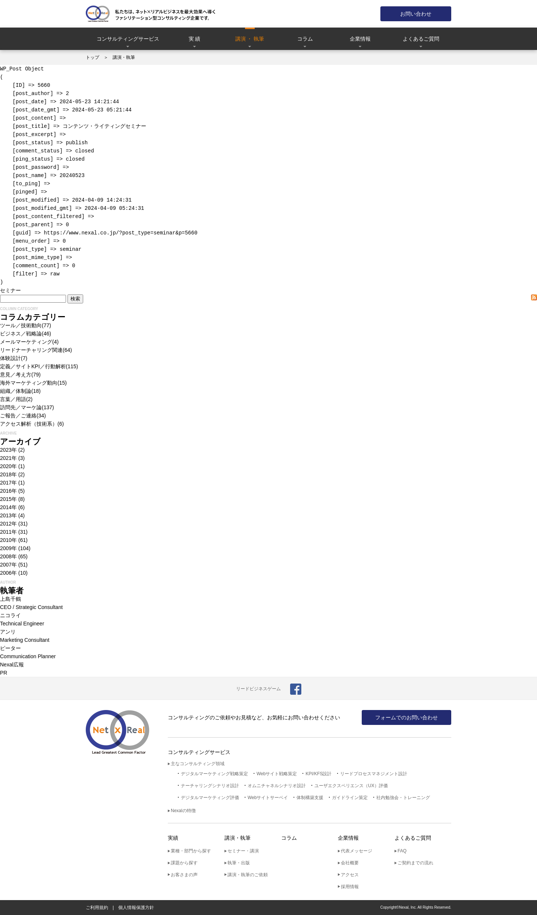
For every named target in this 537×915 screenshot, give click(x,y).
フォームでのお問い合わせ (406, 717)
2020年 (8, 466)
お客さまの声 (184, 874)
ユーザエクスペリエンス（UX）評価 (351, 785)
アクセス (350, 874)
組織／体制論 (15, 391)
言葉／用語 (13, 399)
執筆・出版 (238, 862)
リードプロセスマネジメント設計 (373, 773)
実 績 (195, 39)
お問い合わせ (415, 14)
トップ (92, 57)
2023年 (8, 450)
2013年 (8, 515)
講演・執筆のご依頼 (247, 874)
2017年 (8, 483)
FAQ (402, 851)
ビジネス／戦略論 (21, 334)
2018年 (8, 474)
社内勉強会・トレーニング (403, 797)
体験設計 (10, 358)
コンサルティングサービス (128, 39)
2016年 (8, 491)
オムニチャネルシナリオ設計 (277, 785)
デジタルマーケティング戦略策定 (214, 773)
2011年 (8, 532)
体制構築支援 (309, 797)
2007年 (8, 565)
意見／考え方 (15, 375)
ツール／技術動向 (21, 325)
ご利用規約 (97, 907)
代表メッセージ (356, 851)
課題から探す (184, 862)
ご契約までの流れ (415, 862)
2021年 (8, 458)
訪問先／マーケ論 (21, 407)
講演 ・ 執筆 (249, 39)
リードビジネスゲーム (258, 688)
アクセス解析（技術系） (28, 424)
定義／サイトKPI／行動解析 (33, 366)
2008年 (8, 556)
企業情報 (360, 39)
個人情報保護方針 (136, 907)
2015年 (8, 499)
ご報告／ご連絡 (18, 416)
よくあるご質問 (421, 39)
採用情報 (350, 886)
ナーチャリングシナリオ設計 (210, 785)
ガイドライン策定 (350, 797)
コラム (305, 39)
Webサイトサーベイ (268, 797)
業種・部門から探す (191, 851)
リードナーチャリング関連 (31, 350)
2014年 (8, 507)
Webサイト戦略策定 (277, 773)
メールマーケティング (26, 342)
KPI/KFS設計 (318, 773)
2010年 (8, 540)
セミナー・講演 (243, 851)
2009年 (8, 548)
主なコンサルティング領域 (197, 763)
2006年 (8, 573)
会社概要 (350, 862)
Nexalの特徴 (183, 810)
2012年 (8, 524)
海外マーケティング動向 (28, 383)
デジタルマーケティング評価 (210, 797)
